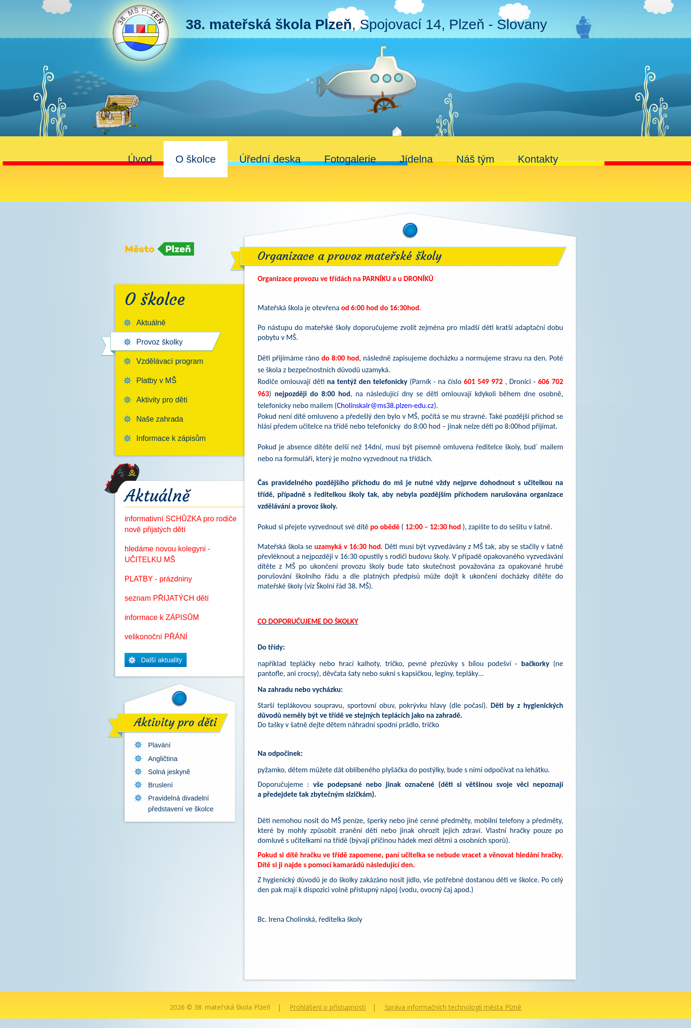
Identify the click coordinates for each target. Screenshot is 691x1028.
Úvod (140, 159)
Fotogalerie (350, 159)
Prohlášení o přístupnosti (328, 1007)
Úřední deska (270, 159)
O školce (195, 159)
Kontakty (538, 159)
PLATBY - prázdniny (158, 579)
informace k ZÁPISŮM (162, 617)
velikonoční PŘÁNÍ (156, 637)
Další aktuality (161, 660)
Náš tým (475, 159)
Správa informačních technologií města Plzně (453, 1007)
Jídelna (416, 159)
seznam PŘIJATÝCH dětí (167, 598)
